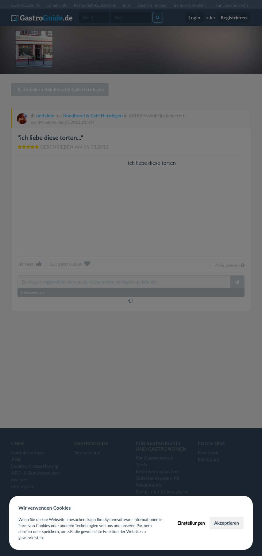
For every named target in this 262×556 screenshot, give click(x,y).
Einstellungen (191, 523)
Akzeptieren (226, 523)
